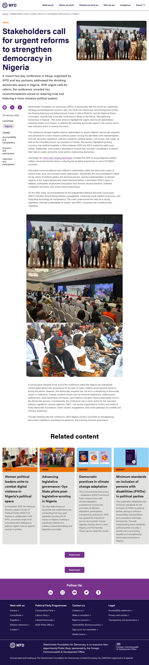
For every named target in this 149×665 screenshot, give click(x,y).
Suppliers (14, 620)
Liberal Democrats (44, 620)
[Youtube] (74, 592)
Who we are (109, 5)
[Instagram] (62, 592)
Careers (13, 610)
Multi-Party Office (43, 624)
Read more (74, 554)
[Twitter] (86, 592)
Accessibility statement (119, 610)
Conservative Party (44, 610)
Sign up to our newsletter (84, 629)
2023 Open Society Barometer (57, 158)
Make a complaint (80, 615)
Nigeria (8, 126)
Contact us (125, 5)
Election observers (19, 624)
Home (5, 13)
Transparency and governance (122, 620)
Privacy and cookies (118, 615)
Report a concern (80, 620)
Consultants (15, 615)
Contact (13, 629)
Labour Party (41, 615)
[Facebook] (98, 592)
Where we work (66, 5)
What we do (48, 5)
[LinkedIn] (50, 592)
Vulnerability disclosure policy (86, 624)
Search (139, 5)
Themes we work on (88, 5)
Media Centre (78, 634)
